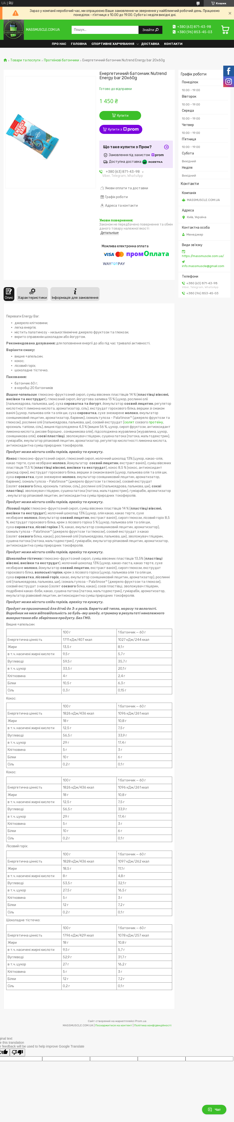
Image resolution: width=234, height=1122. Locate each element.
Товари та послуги (25, 60)
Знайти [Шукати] (148, 30)
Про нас (59, 44)
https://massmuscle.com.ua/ (203, 256)
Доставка (150, 44)
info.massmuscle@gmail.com (203, 266)
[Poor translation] (17, 1052)
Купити (122, 116)
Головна (79, 44)
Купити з (123, 129)
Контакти (173, 44)
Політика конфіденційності (152, 1025)
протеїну (156, 422)
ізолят (129, 422)
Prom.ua (140, 1021)
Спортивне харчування (112, 44)
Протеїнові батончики (61, 60)
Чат (214, 1109)
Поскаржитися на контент (113, 1025)
